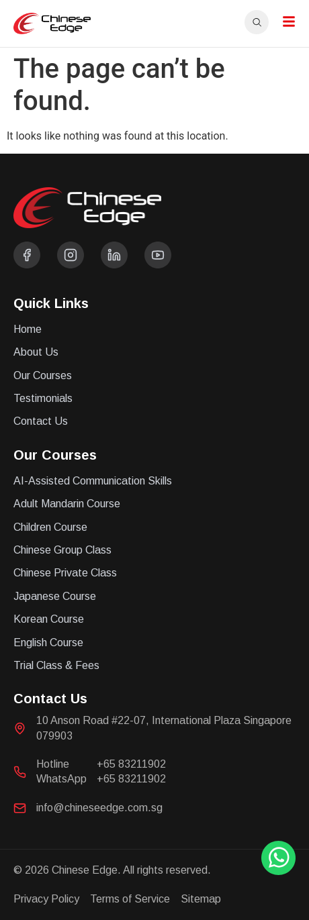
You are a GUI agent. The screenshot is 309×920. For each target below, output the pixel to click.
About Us (35, 352)
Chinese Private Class (65, 572)
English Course (48, 642)
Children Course (50, 527)
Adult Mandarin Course (66, 503)
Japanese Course (54, 596)
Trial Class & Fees (56, 665)
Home (27, 329)
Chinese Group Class (62, 550)
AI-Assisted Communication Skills (92, 481)
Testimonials (43, 398)
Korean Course (48, 619)
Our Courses (42, 375)
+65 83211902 (131, 764)
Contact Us (40, 421)
